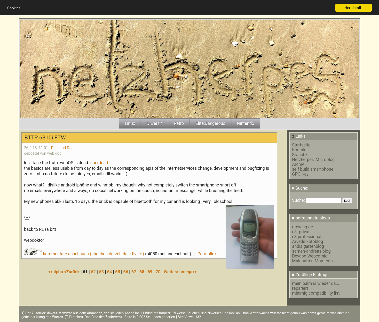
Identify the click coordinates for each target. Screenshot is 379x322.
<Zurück (72, 271)
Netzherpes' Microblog (313, 159)
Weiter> (171, 271)
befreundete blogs (311, 218)
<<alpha (56, 271)
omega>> (188, 271)
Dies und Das (62, 147)
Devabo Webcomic (309, 255)
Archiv (298, 164)
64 (109, 271)
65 (117, 271)
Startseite (301, 145)
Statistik (300, 154)
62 (93, 271)
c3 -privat (300, 231)
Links (299, 136)
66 (125, 271)
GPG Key (300, 174)
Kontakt (299, 149)
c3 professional (306, 236)
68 (141, 271)
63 (101, 271)
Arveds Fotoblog (307, 241)
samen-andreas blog (311, 251)
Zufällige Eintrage (310, 274)
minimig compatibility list (316, 292)
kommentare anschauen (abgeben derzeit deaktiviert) (84, 253)
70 (158, 271)
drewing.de (302, 226)
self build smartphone (312, 169)
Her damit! (354, 7)
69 (150, 271)
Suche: (300, 187)
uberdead (99, 162)
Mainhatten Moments (312, 260)
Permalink (206, 253)
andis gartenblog (308, 246)
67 (133, 271)
